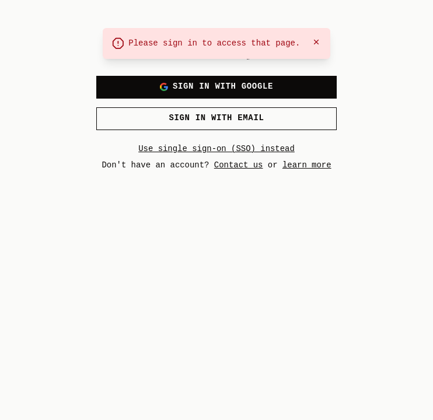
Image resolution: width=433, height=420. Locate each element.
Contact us (238, 164)
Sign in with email (216, 118)
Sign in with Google (216, 86)
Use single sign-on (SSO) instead (216, 148)
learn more (306, 164)
